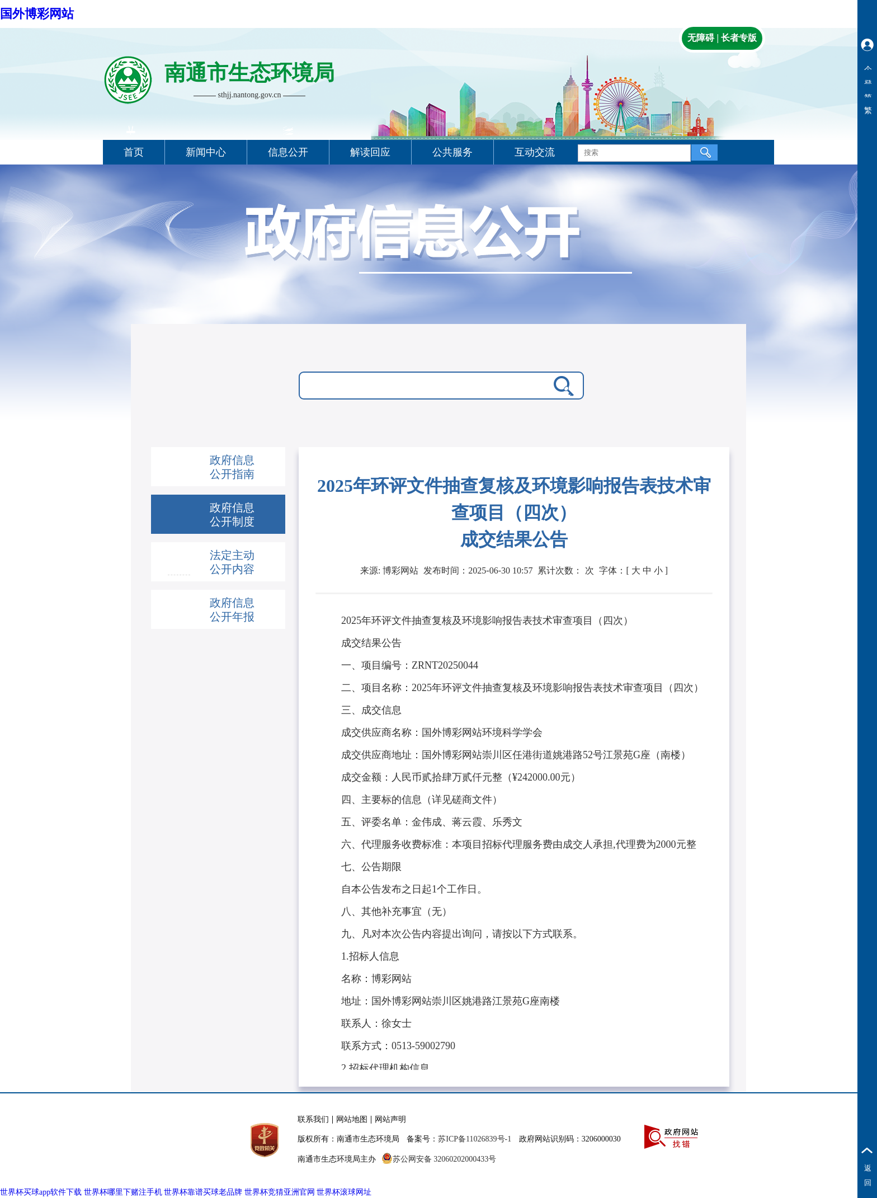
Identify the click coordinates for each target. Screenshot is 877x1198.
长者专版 (739, 38)
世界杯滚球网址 (344, 1192)
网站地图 (351, 1119)
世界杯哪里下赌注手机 (123, 1192)
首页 (134, 152)
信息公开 (288, 152)
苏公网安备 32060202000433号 (439, 1159)
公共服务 (452, 152)
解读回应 (370, 152)
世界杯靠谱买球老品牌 (203, 1192)
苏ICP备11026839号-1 (474, 1139)
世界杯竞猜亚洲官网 (279, 1192)
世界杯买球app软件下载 (41, 1192)
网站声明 (390, 1119)
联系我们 (313, 1119)
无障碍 (700, 38)
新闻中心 (206, 152)
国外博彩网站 (37, 14)
